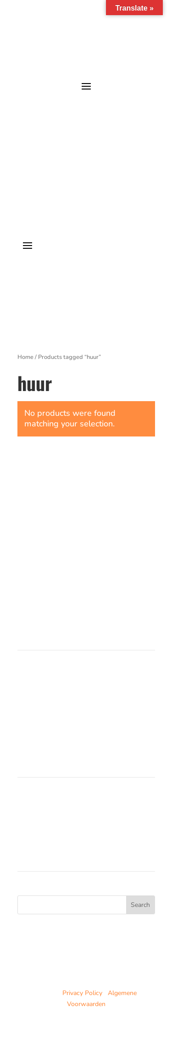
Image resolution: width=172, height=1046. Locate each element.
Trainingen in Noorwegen (53, 690)
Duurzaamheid (38, 723)
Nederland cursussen (47, 806)
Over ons (30, 701)
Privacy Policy (82, 993)
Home (25, 357)
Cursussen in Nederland (51, 679)
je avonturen (119, 104)
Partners (29, 712)
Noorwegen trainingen (49, 817)
